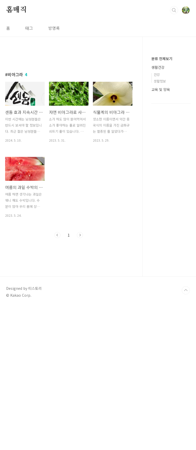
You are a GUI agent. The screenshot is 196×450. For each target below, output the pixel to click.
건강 (157, 74)
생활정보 (160, 81)
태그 (29, 28)
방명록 (54, 28)
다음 (80, 306)
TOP (186, 433)
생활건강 (158, 67)
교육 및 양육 (160, 89)
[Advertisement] (68, 98)
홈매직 (16, 9)
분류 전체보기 (161, 58)
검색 (174, 10)
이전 (57, 306)
